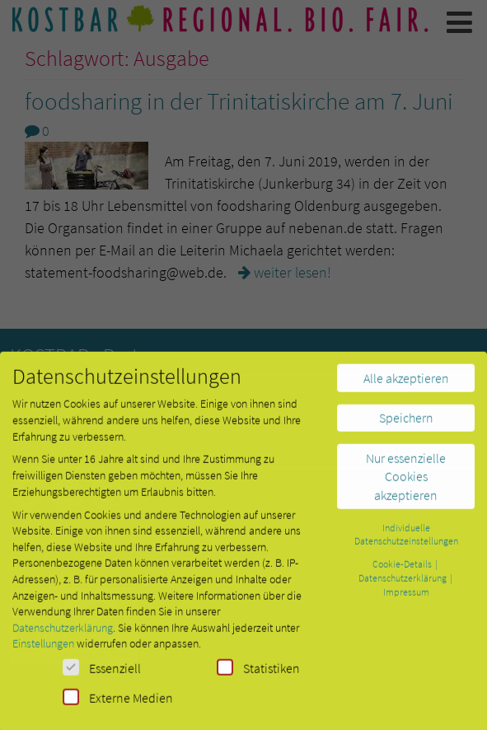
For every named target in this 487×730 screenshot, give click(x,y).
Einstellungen (43, 650)
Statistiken (258, 674)
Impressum (406, 598)
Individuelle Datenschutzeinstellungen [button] (406, 541)
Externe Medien (118, 704)
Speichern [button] (406, 425)
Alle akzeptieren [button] (406, 385)
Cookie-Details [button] (402, 571)
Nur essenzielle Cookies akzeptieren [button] (406, 483)
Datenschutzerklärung (62, 634)
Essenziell (102, 674)
